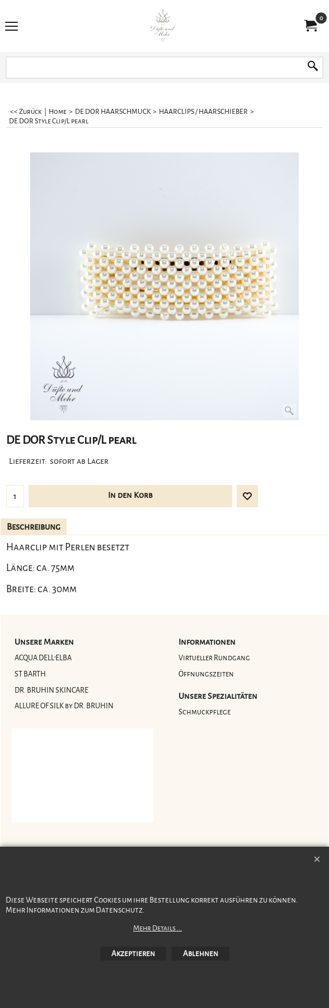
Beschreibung (33, 526)
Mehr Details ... (157, 928)
